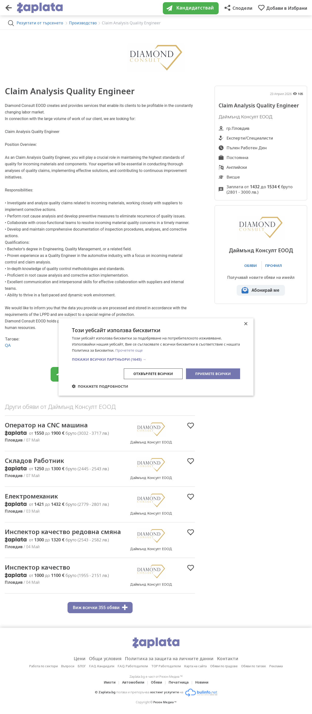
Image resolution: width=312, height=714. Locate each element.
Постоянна (237, 157)
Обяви (156, 682)
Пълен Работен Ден (246, 147)
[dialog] (156, 357)
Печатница (179, 682)
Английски (236, 167)
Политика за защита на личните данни (169, 658)
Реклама (276, 666)
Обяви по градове (224, 666)
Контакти (227, 658)
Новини (201, 682)
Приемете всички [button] (213, 373)
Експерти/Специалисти (249, 138)
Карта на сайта (195, 666)
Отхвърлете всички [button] (153, 373)
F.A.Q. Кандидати (101, 666)
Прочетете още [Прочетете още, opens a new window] (129, 350)
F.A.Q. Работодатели (133, 666)
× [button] (245, 324)
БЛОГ (82, 666)
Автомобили (133, 682)
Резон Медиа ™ (164, 702)
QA (8, 345)
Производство (83, 23)
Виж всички (100, 607)
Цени (80, 658)
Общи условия (105, 658)
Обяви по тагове (253, 666)
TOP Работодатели (166, 666)
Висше (233, 177)
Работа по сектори (43, 666)
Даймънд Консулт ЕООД (261, 250)
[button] (156, 359)
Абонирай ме (265, 290)
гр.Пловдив (237, 128)
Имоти (110, 682)
